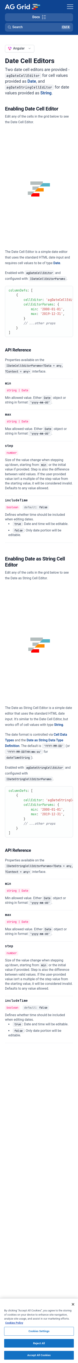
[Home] (22, 6)
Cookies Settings (39, 1331)
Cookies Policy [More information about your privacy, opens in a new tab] (14, 1322)
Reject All (39, 1343)
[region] (39, 1330)
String (46, 92)
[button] (39, 27)
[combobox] (19, 48)
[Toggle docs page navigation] (39, 17)
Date (31, 81)
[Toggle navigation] (70, 6)
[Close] (73, 1304)
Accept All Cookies (39, 1355)
